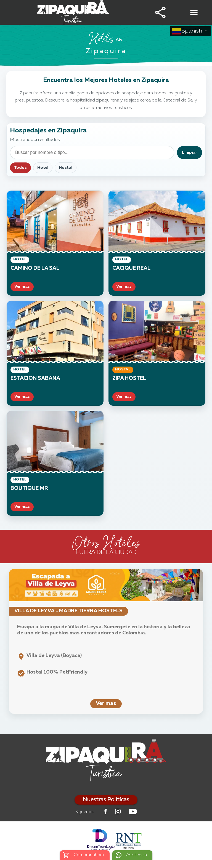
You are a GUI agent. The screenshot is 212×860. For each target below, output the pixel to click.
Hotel (42, 168)
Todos (20, 168)
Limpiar (189, 153)
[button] (160, 12)
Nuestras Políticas (106, 800)
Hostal (65, 168)
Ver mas (106, 703)
